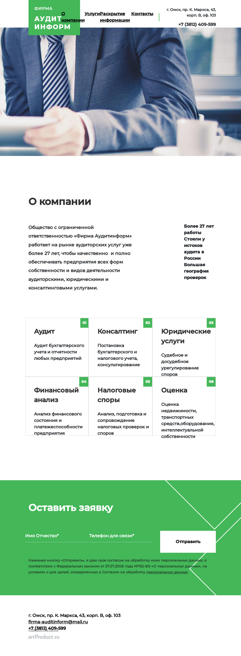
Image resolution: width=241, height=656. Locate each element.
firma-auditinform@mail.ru (58, 621)
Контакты (142, 13)
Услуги (92, 13)
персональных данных (167, 572)
